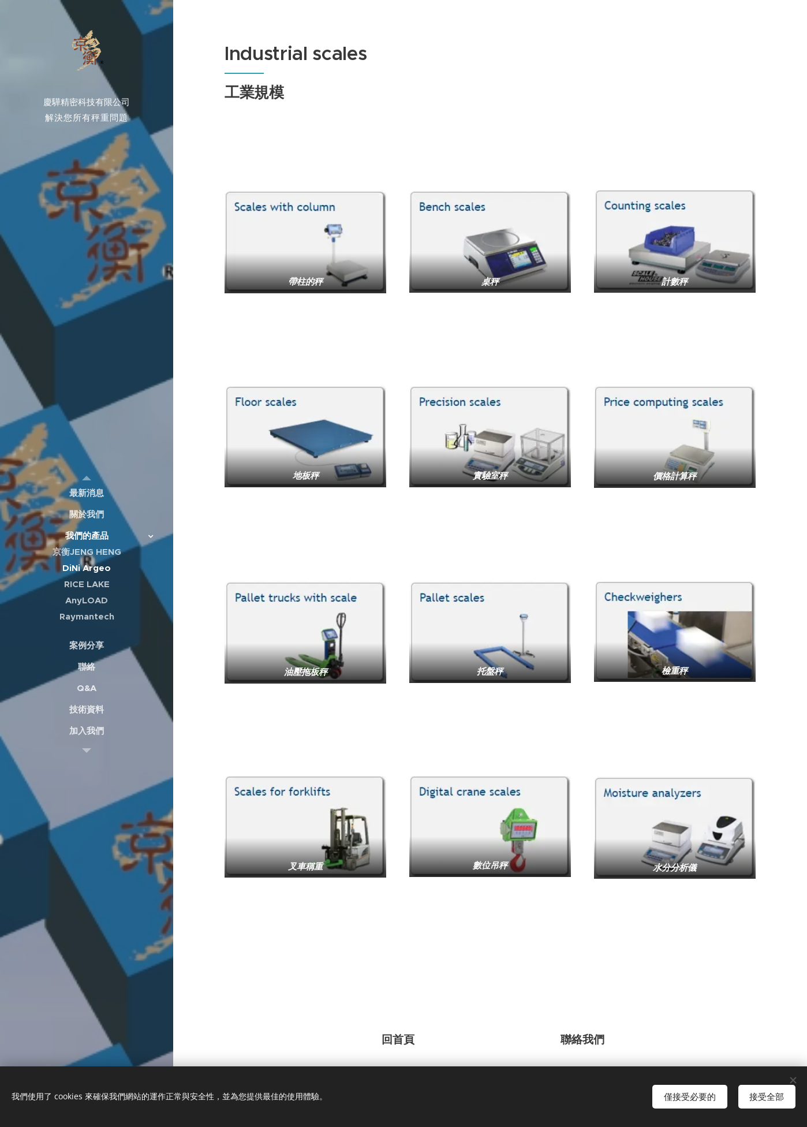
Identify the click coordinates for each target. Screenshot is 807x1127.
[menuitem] (86, 492)
